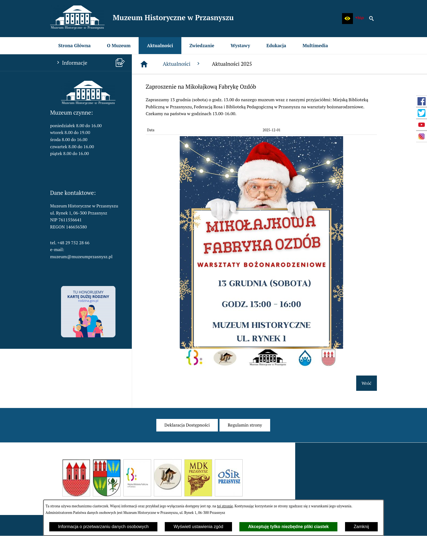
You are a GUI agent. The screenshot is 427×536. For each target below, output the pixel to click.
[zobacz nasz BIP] (359, 18)
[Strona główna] (144, 64)
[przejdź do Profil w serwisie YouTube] (421, 124)
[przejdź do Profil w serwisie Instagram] (421, 136)
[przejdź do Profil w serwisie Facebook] (421, 101)
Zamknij (361, 526)
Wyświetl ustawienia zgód (198, 526)
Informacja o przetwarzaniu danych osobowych (103, 526)
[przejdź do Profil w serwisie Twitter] (421, 113)
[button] (347, 18)
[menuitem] (74, 45)
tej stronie (225, 506)
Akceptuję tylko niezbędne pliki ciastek (288, 526)
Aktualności (182, 63)
